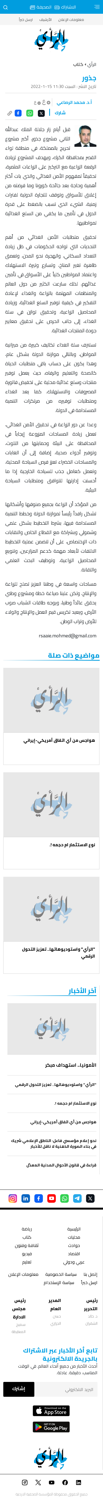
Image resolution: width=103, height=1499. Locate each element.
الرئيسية (74, 1229)
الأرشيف (45, 19)
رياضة (27, 1229)
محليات (74, 1237)
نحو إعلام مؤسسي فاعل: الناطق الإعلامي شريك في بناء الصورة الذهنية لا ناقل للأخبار (53, 1143)
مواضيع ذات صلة (74, 655)
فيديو (27, 1254)
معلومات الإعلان (71, 19)
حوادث (74, 1246)
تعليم (27, 1262)
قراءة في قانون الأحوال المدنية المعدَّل (61, 1165)
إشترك (18, 1388)
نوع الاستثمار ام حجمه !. (72, 844)
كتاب (27, 1237)
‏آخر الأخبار (82, 990)
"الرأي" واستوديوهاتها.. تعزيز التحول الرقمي (58, 952)
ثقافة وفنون (27, 1246)
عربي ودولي (74, 1262)
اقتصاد (74, 1254)
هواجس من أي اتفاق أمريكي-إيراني (59, 740)
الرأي (91, 64)
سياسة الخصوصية (61, 1274)
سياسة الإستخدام (59, 1283)
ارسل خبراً (26, 19)
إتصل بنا (90, 1274)
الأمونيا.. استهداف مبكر (70, 1065)
